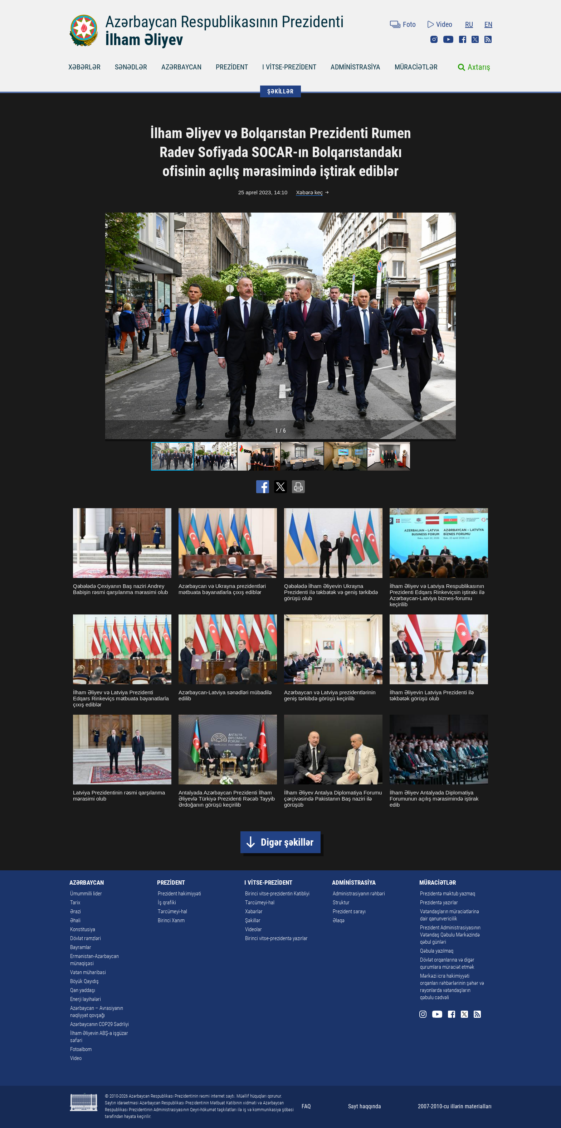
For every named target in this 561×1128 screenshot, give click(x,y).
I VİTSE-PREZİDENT (289, 67)
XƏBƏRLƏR (84, 67)
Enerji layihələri (85, 999)
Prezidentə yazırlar (439, 902)
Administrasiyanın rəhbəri (359, 893)
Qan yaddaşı (82, 990)
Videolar (253, 929)
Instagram (434, 39)
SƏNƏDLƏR (131, 67)
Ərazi (75, 911)
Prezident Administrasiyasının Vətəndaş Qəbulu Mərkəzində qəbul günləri (450, 934)
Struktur (341, 902)
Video (444, 24)
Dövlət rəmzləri (85, 938)
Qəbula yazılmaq (436, 951)
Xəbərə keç (309, 192)
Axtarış (479, 67)
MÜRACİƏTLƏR (416, 67)
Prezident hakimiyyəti (179, 893)
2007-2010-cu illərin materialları (455, 1106)
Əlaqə (339, 920)
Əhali (75, 920)
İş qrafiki (167, 902)
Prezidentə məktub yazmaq (447, 893)
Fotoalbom (81, 1049)
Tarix (75, 902)
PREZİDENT (232, 67)
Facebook (462, 39)
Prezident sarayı (349, 911)
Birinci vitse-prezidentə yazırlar (276, 938)
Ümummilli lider (86, 893)
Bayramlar (80, 947)
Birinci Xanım (171, 920)
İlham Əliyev (144, 39)
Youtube (448, 39)
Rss (488, 39)
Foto (409, 24)
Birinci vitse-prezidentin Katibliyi (277, 893)
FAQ (306, 1106)
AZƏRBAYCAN (181, 67)
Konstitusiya (82, 929)
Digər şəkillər (287, 842)
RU (469, 24)
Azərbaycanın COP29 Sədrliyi (99, 1024)
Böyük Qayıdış (84, 981)
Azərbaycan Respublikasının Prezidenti (224, 22)
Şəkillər (252, 920)
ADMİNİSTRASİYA (355, 67)
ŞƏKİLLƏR (280, 91)
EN (488, 24)
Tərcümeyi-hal (172, 911)
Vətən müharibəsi (88, 972)
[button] (449, 325)
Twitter (475, 39)
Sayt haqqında (364, 1106)
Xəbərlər (254, 911)
